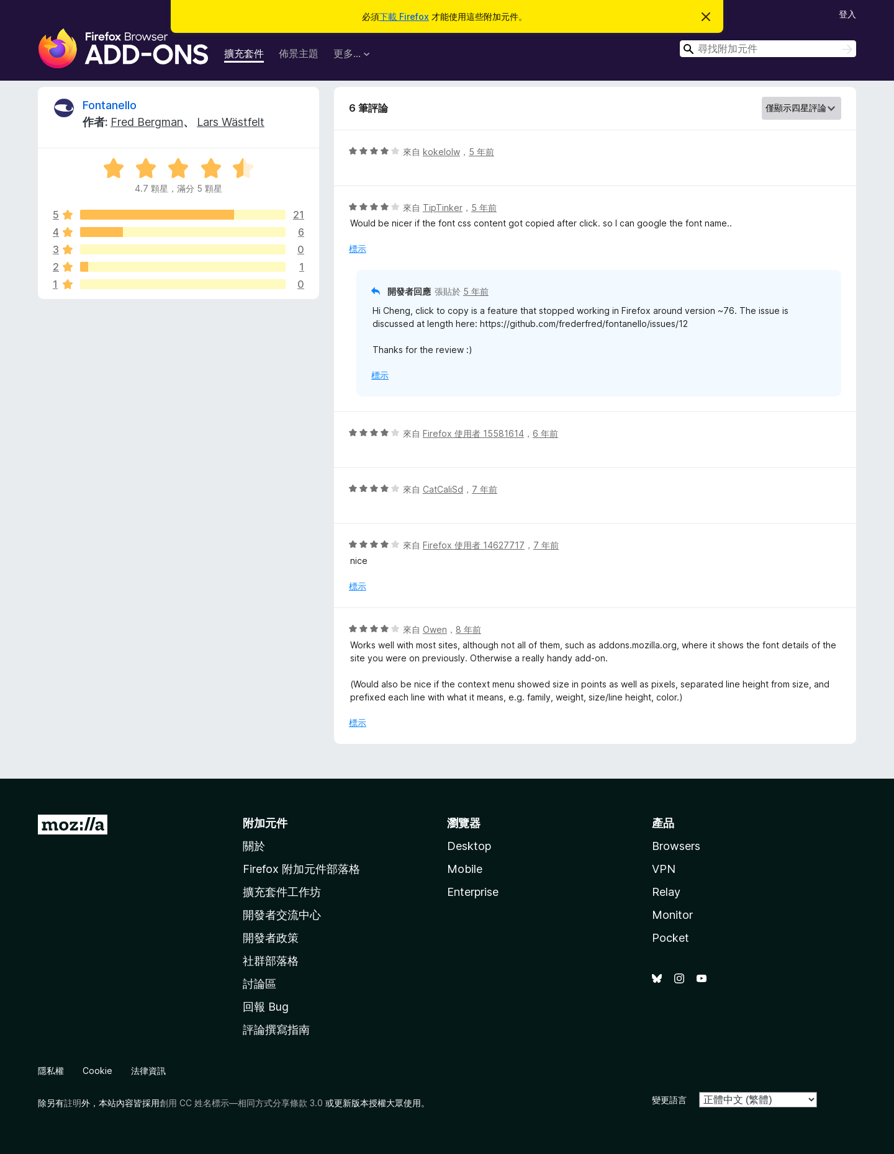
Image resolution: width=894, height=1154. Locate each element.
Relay (666, 891)
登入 (847, 14)
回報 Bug (266, 1006)
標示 (357, 248)
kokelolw (441, 151)
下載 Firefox (404, 16)
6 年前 (545, 433)
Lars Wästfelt (230, 121)
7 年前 (484, 489)
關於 (254, 845)
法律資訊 (148, 1070)
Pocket (670, 937)
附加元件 (265, 823)
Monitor (672, 914)
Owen (435, 629)
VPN (663, 868)
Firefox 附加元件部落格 (301, 868)
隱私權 (51, 1070)
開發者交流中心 (282, 914)
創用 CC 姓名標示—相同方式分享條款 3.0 (241, 1103)
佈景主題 (298, 53)
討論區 (259, 983)
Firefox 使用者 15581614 (473, 433)
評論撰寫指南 (276, 1029)
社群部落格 (271, 960)
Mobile (464, 868)
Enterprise (473, 891)
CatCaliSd (443, 489)
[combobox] (768, 48)
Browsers (676, 845)
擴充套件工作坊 (282, 891)
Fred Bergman (147, 121)
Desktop (469, 845)
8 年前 (468, 629)
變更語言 (669, 1099)
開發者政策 (271, 937)
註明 (72, 1103)
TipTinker (443, 207)
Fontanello (110, 105)
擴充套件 (244, 53)
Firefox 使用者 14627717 (474, 545)
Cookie (97, 1070)
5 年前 (481, 151)
